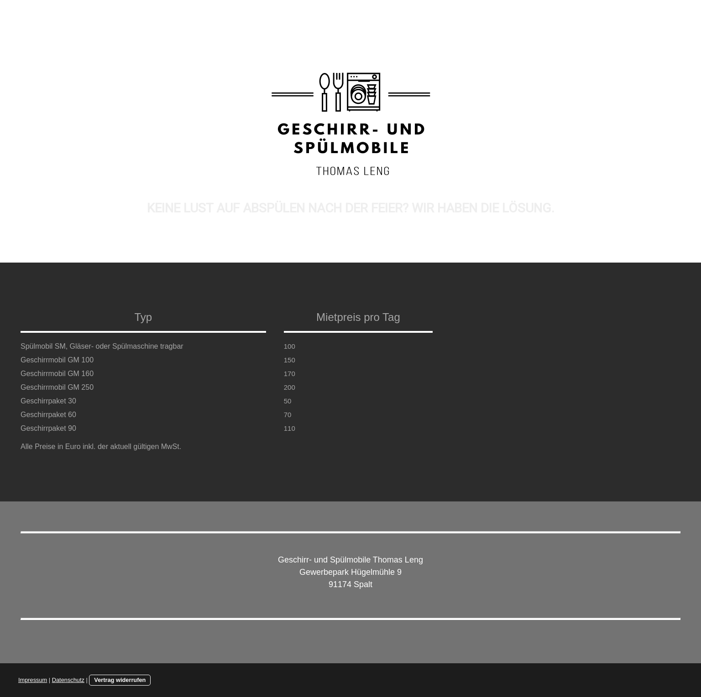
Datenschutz (68, 679)
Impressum (32, 679)
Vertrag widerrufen (120, 679)
